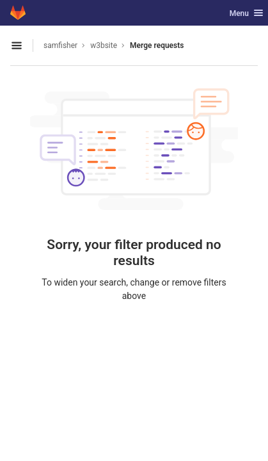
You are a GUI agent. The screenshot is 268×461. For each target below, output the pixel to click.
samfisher (60, 45)
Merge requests (157, 45)
